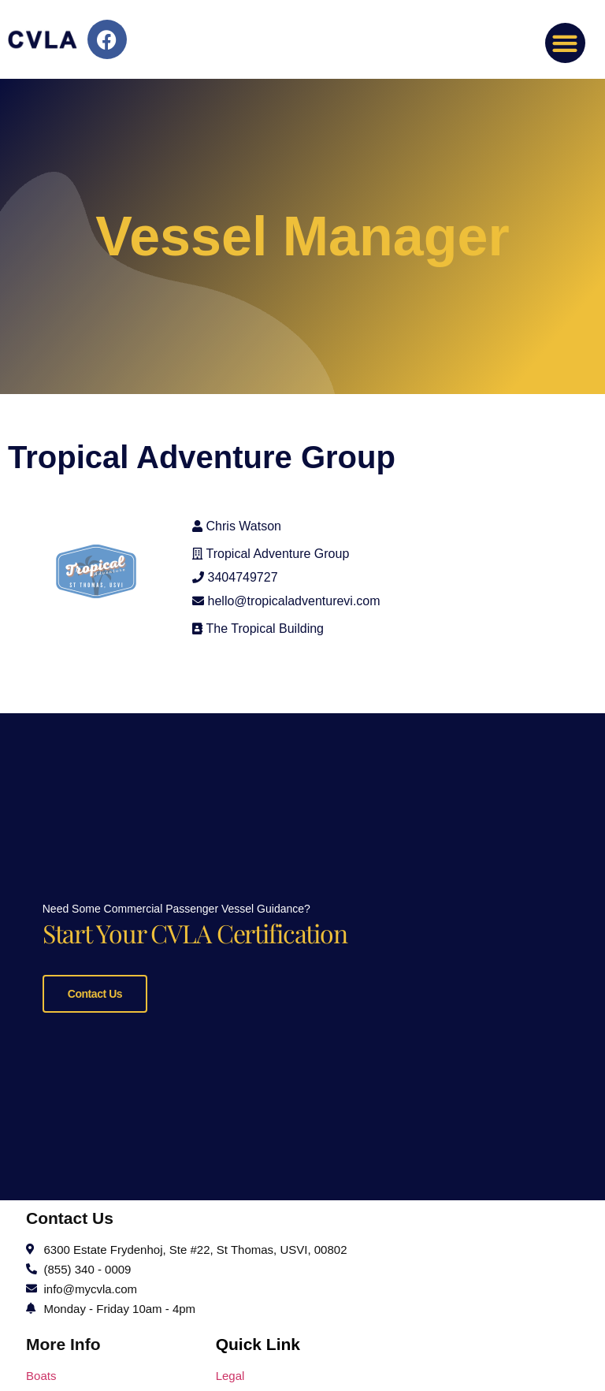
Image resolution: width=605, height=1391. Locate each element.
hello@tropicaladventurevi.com (294, 601)
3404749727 (243, 577)
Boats (41, 1371)
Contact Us (95, 991)
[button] (565, 43)
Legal (230, 1371)
